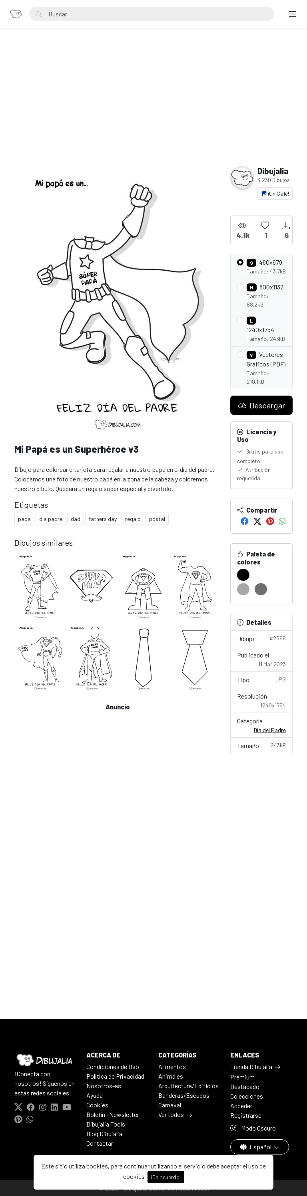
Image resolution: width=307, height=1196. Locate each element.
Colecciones (246, 1096)
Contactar (99, 1143)
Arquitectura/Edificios (188, 1085)
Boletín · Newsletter (112, 1114)
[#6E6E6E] (261, 589)
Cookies (97, 1105)
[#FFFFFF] (261, 575)
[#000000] (243, 575)
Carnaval (169, 1105)
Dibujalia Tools (105, 1124)
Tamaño (261, 745)
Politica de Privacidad (115, 1076)
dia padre (50, 518)
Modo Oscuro (253, 1128)
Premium (242, 1077)
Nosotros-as (103, 1085)
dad (75, 518)
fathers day (103, 518)
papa (24, 518)
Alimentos (172, 1066)
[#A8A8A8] (243, 589)
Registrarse (245, 1115)
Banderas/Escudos (183, 1095)
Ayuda (94, 1095)
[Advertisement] (153, 106)
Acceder (241, 1105)
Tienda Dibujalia (251, 1066)
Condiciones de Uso (112, 1066)
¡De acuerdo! (166, 1177)
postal (157, 518)
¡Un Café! (275, 193)
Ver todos (171, 1114)
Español (256, 1146)
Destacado (244, 1086)
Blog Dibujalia (104, 1133)
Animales (170, 1076)
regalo (133, 518)
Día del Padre (270, 730)
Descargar (261, 405)
